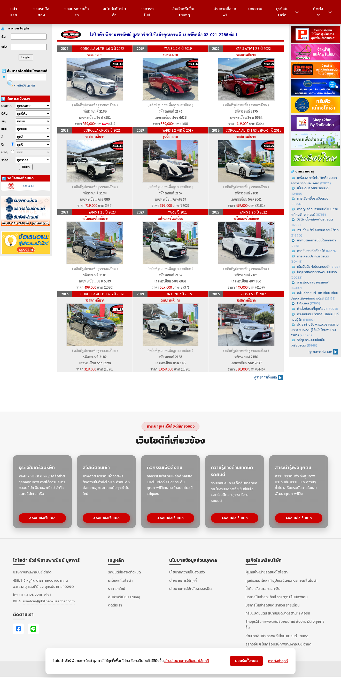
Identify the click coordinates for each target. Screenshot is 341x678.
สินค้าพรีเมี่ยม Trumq (184, 12)
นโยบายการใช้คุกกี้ (183, 580)
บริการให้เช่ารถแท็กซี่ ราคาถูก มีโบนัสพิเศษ (276, 597)
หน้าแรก (13, 12)
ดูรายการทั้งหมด (320, 351)
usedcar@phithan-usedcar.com (49, 601)
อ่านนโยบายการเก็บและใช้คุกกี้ (186, 661)
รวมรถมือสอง (41, 12)
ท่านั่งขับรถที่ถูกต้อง (311, 308)
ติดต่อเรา (322, 12)
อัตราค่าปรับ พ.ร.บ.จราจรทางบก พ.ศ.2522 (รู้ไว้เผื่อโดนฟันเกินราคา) (315, 329)
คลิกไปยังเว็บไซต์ (42, 518)
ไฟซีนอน (303, 303)
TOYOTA (28, 185)
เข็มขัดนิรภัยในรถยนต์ (313, 188)
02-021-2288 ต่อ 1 (36, 595)
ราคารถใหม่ (147, 12)
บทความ (255, 9)
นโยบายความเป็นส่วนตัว (187, 572)
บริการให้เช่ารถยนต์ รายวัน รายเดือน (272, 605)
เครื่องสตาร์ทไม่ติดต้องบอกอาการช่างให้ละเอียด (314, 180)
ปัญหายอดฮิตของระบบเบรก (317, 272)
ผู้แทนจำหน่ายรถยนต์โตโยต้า (266, 572)
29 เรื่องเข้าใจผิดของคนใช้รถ (318, 229)
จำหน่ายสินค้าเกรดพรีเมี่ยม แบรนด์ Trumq (276, 636)
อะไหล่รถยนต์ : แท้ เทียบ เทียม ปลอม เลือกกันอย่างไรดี (314, 295)
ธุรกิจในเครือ (287, 12)
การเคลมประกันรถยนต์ (313, 256)
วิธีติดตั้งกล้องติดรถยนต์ (315, 219)
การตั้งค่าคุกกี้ (278, 660)
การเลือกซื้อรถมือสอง (312, 198)
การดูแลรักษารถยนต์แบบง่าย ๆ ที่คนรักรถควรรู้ (314, 212)
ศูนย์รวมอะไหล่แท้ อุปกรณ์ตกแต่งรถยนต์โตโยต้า (281, 580)
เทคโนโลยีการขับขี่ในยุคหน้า (316, 240)
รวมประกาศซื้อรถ (76, 12)
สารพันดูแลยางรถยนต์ (313, 282)
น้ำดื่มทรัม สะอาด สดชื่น (262, 589)
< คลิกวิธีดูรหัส (24, 85)
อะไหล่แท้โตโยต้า (114, 12)
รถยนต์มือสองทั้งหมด (124, 572)
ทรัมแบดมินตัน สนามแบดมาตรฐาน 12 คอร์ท (277, 613)
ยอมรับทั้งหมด (246, 661)
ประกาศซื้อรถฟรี (225, 12)
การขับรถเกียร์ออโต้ (311, 250)
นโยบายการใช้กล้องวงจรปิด (190, 589)
